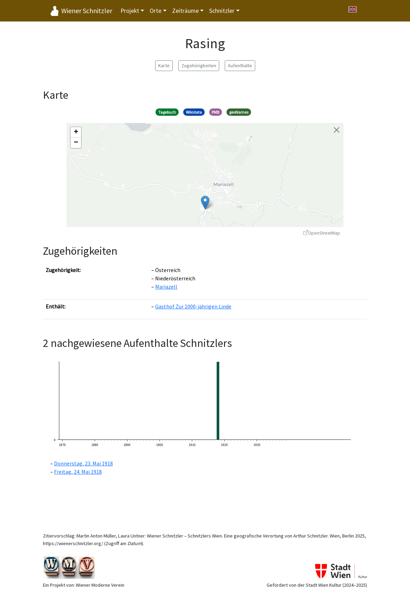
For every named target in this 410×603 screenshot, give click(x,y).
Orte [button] (155, 11)
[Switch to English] (352, 9)
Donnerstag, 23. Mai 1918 (83, 463)
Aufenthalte (240, 65)
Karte (164, 65)
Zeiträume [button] (185, 11)
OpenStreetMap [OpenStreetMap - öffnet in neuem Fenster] (321, 233)
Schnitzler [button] (221, 11)
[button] (205, 202)
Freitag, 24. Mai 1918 (78, 471)
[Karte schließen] (336, 130)
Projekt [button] (130, 11)
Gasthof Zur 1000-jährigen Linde (193, 306)
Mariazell (166, 286)
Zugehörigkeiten (198, 65)
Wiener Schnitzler (86, 10)
